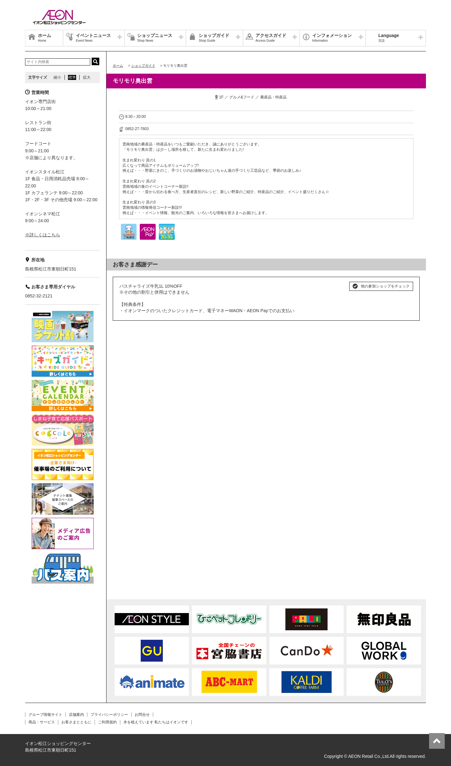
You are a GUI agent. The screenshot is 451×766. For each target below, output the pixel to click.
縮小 (57, 77)
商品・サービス (42, 722)
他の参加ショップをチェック (385, 286)
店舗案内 (76, 714)
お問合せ (142, 714)
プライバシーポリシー (109, 714)
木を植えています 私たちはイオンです (155, 722)
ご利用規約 (107, 722)
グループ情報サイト (45, 714)
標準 (72, 77)
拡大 (87, 77)
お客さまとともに (76, 722)
